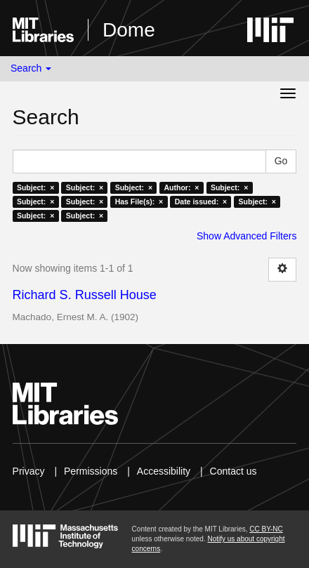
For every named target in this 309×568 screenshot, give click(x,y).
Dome (129, 30)
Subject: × (35, 187)
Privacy (29, 471)
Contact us (233, 471)
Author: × (181, 187)
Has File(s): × (139, 201)
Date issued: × (201, 201)
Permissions (90, 471)
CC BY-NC (265, 529)
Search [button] (31, 68)
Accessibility (163, 471)
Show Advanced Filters (246, 236)
